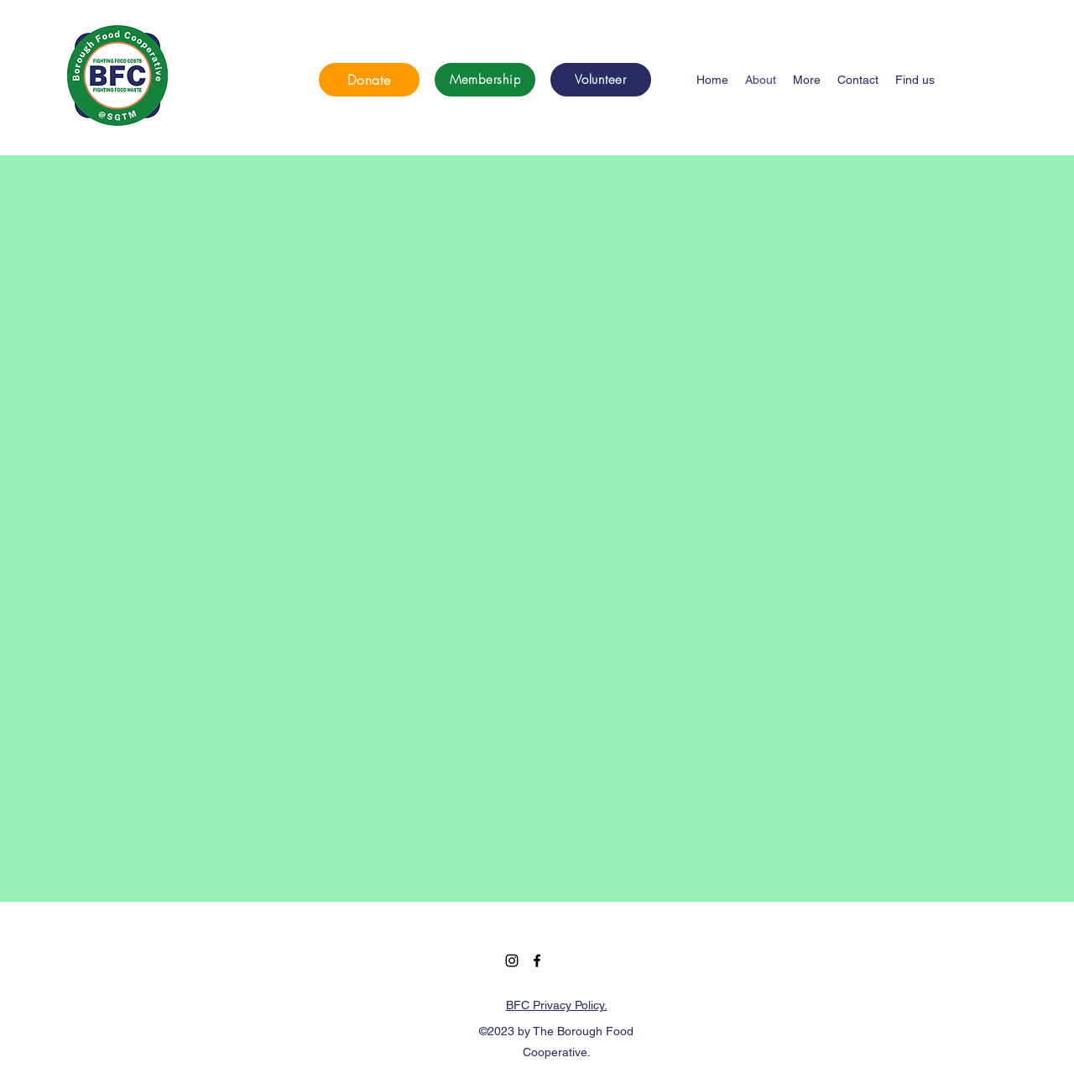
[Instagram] (511, 960)
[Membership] (485, 79)
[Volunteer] (600, 79)
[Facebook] (537, 960)
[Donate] (369, 79)
